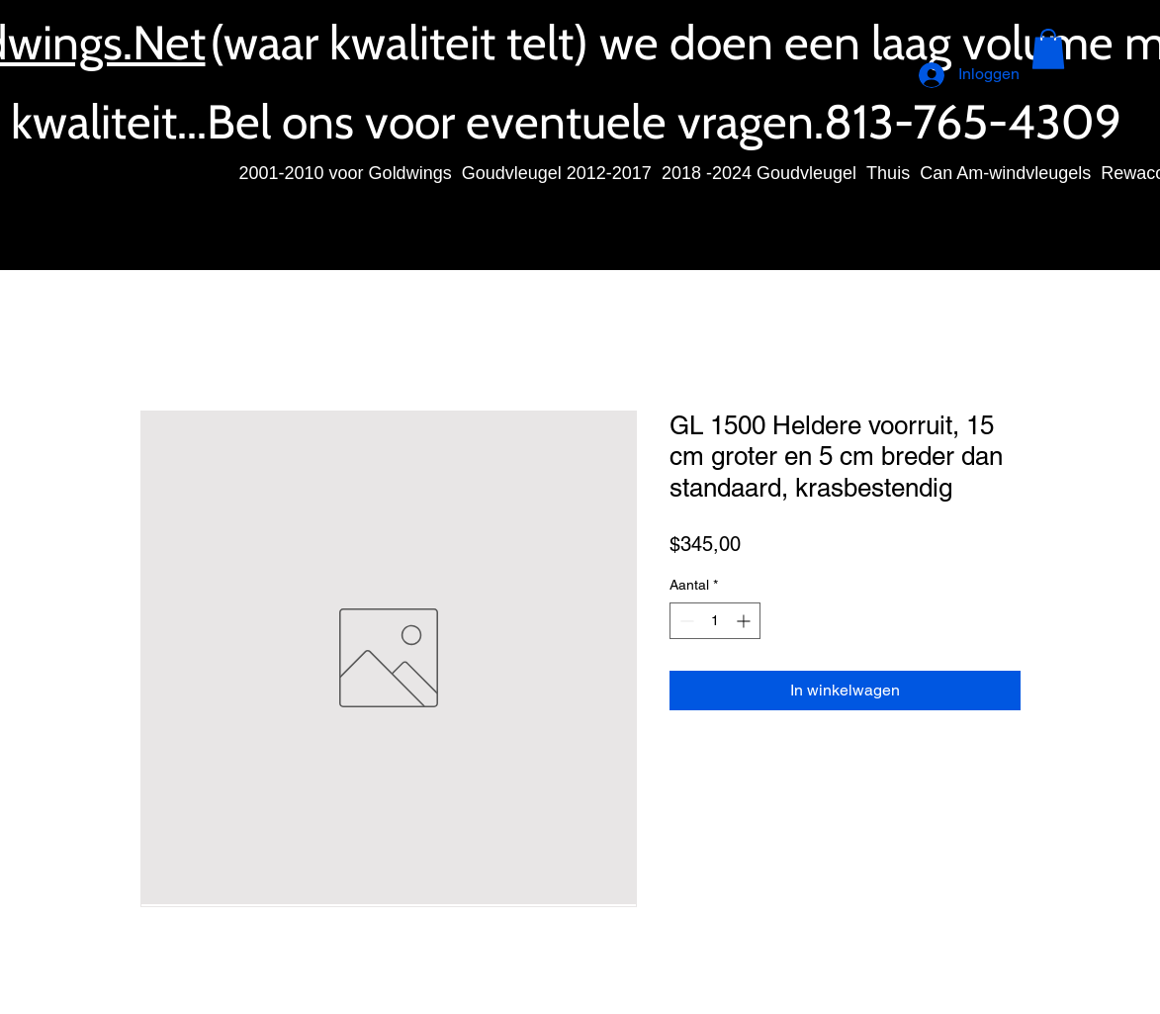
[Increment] (745, 620)
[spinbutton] (715, 620)
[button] (1048, 49)
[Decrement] (684, 620)
